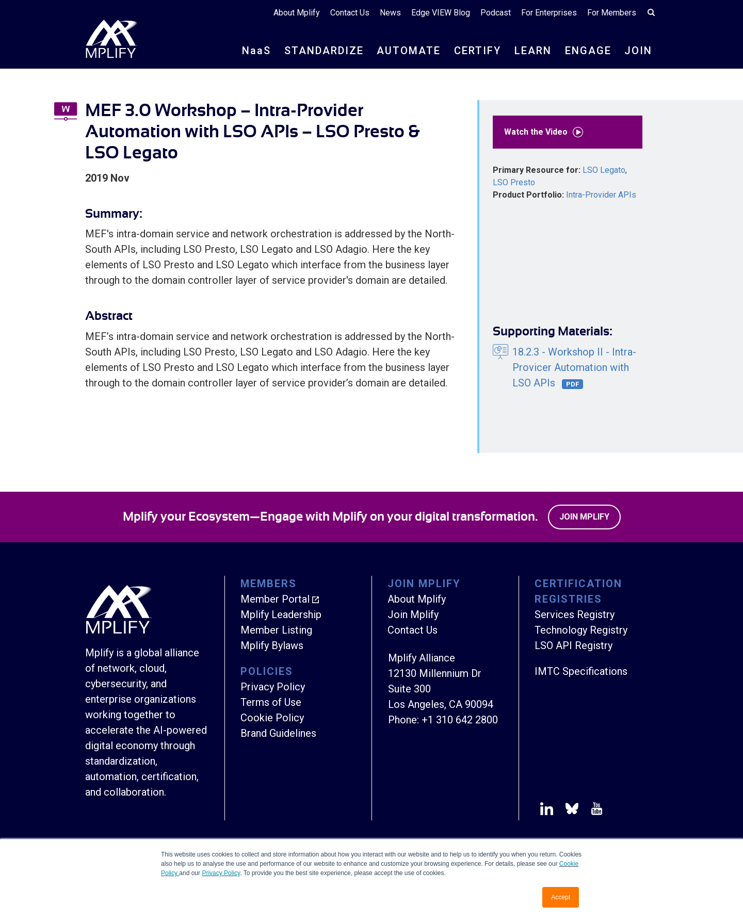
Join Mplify (584, 517)
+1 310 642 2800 (460, 720)
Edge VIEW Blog (440, 13)
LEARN (533, 50)
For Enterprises (549, 13)
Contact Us (349, 13)
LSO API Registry (573, 645)
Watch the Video (546, 132)
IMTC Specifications (581, 671)
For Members (611, 13)
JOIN (638, 50)
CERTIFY (477, 50)
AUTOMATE (409, 50)
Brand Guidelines (278, 733)
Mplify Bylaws (271, 645)
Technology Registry (581, 630)
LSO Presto (514, 182)
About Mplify (296, 13)
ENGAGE (588, 50)
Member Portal (275, 599)
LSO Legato (604, 170)
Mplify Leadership (280, 614)
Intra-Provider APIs (601, 195)
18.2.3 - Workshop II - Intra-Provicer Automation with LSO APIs (574, 368)
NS (256, 50)
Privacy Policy (221, 873)
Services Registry (575, 614)
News (390, 13)
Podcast (495, 13)
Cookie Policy (272, 718)
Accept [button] (560, 897)
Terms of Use (270, 702)
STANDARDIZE (324, 50)
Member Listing (276, 630)
